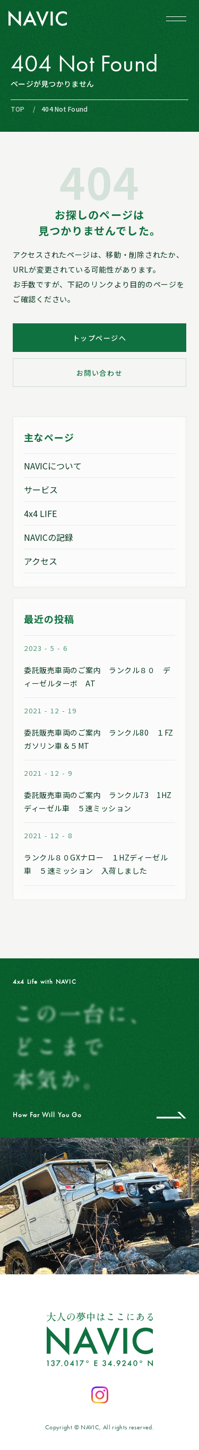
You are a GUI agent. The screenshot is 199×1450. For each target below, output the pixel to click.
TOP (17, 108)
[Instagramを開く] (99, 1394)
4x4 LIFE (40, 513)
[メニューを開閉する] (176, 18)
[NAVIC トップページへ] (37, 18)
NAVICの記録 (48, 537)
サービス (41, 489)
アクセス (40, 561)
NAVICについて (53, 465)
